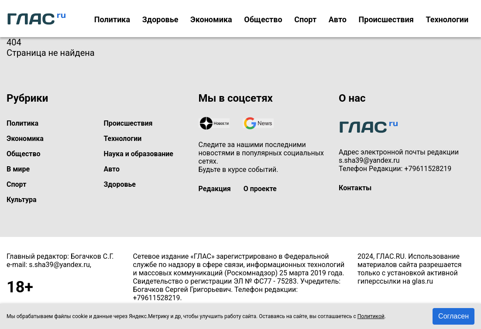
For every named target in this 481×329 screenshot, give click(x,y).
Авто (338, 19)
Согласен (453, 316)
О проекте (260, 189)
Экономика (211, 19)
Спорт (305, 19)
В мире (18, 169)
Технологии (447, 19)
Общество (263, 19)
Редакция (215, 189)
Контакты (355, 188)
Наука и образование (138, 154)
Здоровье (160, 19)
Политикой (371, 316)
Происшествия (386, 19)
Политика (112, 19)
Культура (22, 199)
